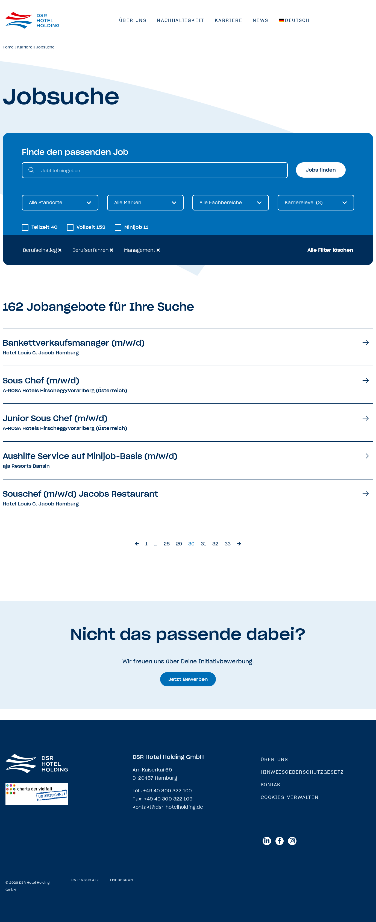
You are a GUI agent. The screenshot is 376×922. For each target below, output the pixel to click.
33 (228, 544)
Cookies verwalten (290, 797)
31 (203, 544)
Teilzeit (44, 227)
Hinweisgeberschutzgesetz (302, 772)
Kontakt (272, 785)
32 (215, 544)
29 (179, 544)
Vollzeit (91, 227)
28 (167, 544)
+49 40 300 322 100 (167, 791)
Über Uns (132, 20)
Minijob (136, 227)
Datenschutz (85, 880)
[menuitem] (294, 20)
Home (8, 47)
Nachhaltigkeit (180, 20)
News (261, 20)
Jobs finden (321, 170)
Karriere (228, 20)
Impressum (122, 880)
